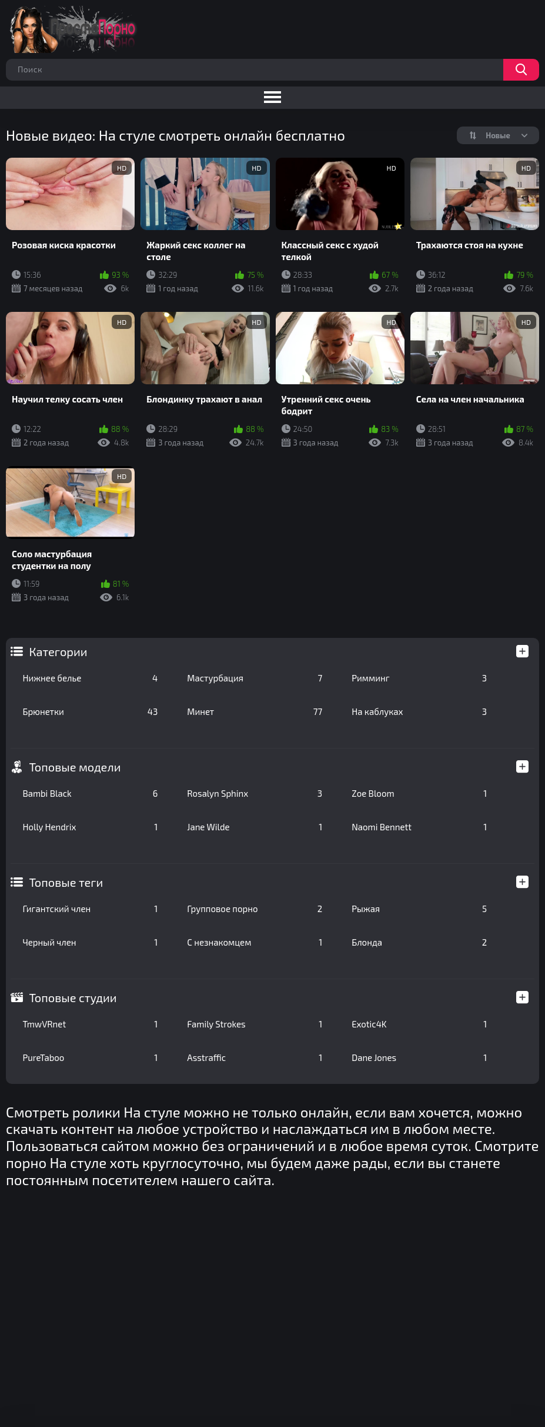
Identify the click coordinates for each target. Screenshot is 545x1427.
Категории (58, 651)
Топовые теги (66, 882)
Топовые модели (75, 767)
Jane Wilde (254, 826)
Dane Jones (419, 1057)
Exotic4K (419, 1024)
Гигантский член (90, 908)
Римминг (419, 678)
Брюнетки (90, 711)
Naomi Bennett (419, 826)
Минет (254, 711)
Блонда (419, 942)
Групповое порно (254, 908)
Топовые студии (72, 997)
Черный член (90, 942)
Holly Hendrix (90, 826)
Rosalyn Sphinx (254, 793)
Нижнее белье (90, 678)
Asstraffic (254, 1057)
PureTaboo (90, 1057)
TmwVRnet (90, 1024)
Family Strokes (254, 1024)
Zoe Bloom (419, 793)
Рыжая (419, 908)
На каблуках (419, 711)
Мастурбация (254, 678)
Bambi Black (90, 793)
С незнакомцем (254, 942)
